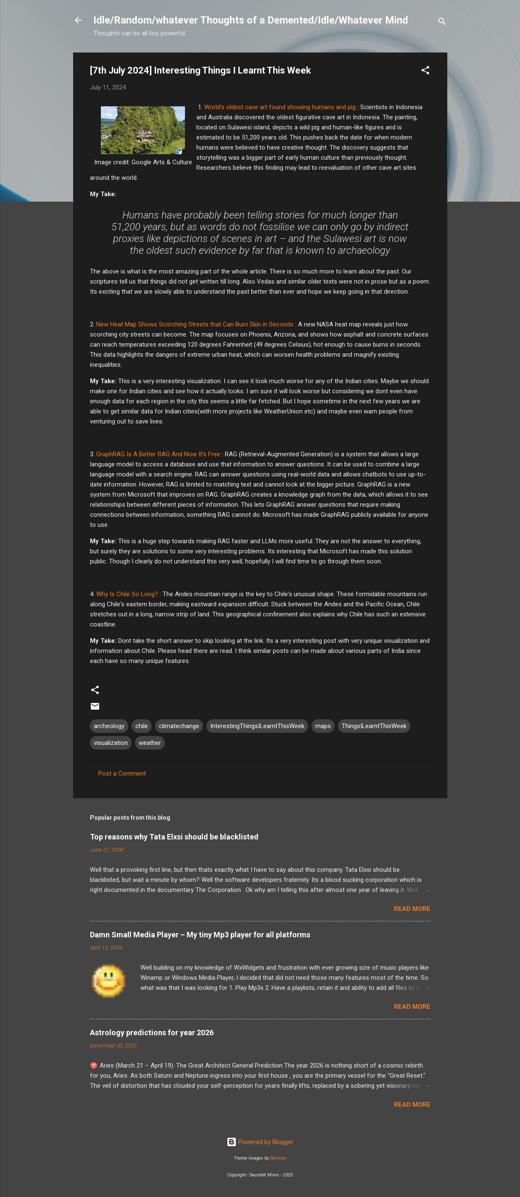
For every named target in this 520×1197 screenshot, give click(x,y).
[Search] (442, 23)
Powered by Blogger (260, 1142)
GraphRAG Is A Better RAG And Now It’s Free (158, 454)
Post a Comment (122, 773)
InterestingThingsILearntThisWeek (257, 726)
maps (323, 726)
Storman (278, 1158)
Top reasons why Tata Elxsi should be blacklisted (174, 836)
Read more (412, 909)
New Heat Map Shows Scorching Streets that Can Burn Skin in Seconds (194, 324)
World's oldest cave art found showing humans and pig (280, 107)
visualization (111, 743)
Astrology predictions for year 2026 (152, 1032)
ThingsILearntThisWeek (374, 726)
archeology (109, 726)
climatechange (179, 726)
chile (141, 726)
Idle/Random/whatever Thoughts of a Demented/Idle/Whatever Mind (250, 20)
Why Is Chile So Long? (127, 594)
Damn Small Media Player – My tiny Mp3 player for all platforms (200, 934)
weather (150, 743)
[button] (425, 71)
